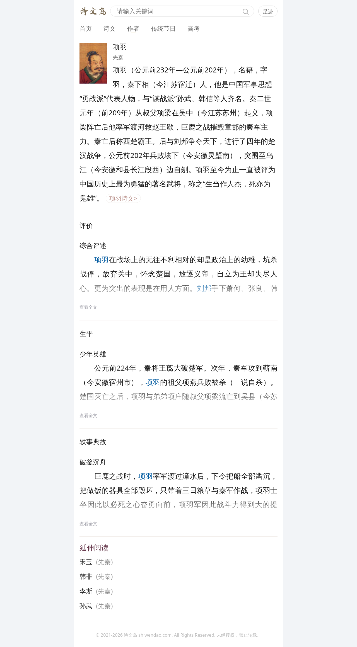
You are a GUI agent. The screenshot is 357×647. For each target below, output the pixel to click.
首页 (85, 28)
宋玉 (85, 562)
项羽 (101, 259)
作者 (133, 28)
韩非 (85, 576)
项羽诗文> (123, 198)
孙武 (85, 606)
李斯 (85, 591)
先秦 (118, 57)
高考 (193, 28)
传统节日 (163, 28)
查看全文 (88, 307)
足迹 (268, 11)
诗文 (109, 28)
